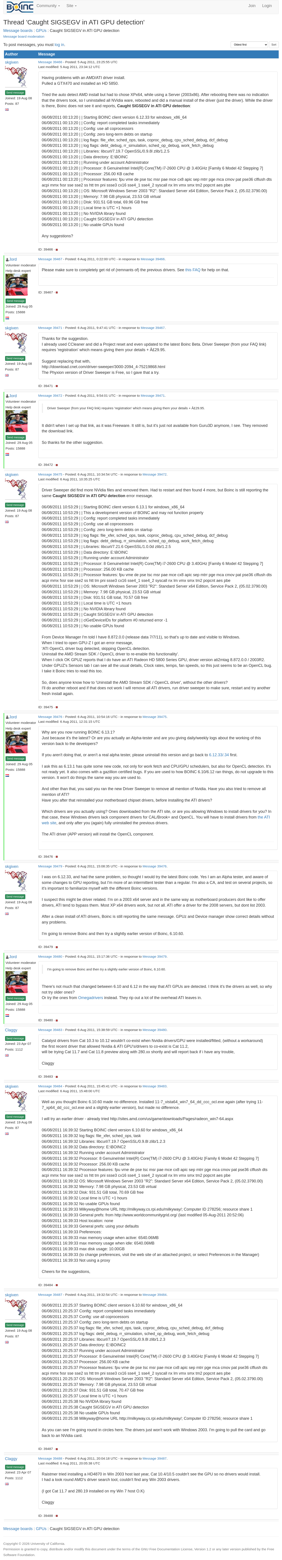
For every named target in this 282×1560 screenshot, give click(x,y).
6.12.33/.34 (219, 755)
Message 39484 (50, 1086)
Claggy (11, 1030)
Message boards (18, 30)
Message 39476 (50, 717)
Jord (13, 259)
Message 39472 (50, 395)
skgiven (12, 62)
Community (48, 6)
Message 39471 (50, 328)
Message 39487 (50, 1294)
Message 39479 (50, 866)
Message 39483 (50, 1030)
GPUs (41, 30)
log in (59, 44)
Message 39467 (50, 259)
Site (72, 6)
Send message (15, 92)
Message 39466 (50, 62)
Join (252, 6)
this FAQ (192, 270)
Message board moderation (23, 36)
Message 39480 (50, 956)
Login (267, 6)
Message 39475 (50, 474)
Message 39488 (50, 1458)
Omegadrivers (90, 998)
